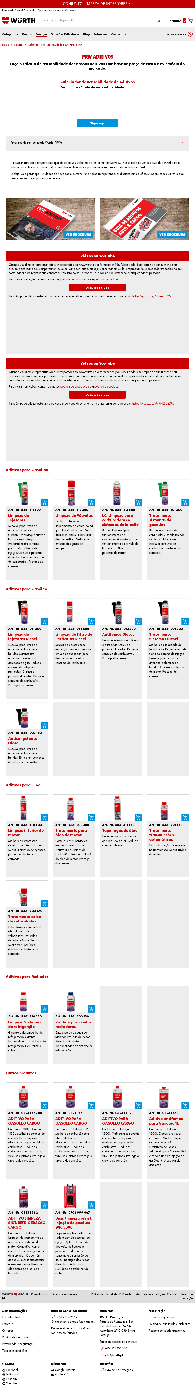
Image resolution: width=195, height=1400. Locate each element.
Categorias (10, 34)
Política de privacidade (104, 1294)
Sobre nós (100, 34)
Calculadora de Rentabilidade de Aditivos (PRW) (55, 44)
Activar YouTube (97, 287)
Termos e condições (153, 1294)
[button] (180, 34)
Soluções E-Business (65, 34)
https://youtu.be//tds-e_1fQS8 (152, 296)
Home (5, 44)
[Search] (159, 20)
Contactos (118, 34)
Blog (86, 34)
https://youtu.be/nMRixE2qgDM (153, 403)
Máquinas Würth (97, 3)
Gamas (27, 34)
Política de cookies (129, 1294)
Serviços (41, 34)
